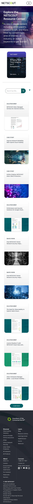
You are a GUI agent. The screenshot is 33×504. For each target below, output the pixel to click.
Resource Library (23, 433)
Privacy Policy (7, 492)
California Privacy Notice (10, 499)
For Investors (7, 472)
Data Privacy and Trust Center (12, 488)
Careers (5, 463)
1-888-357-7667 (22, 461)
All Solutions (6, 451)
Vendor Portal (7, 494)
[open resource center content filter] (29, 90)
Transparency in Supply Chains (12, 490)
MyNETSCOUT (22, 438)
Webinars (21, 443)
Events (20, 441)
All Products (6, 454)
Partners (5, 477)
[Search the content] (15, 90)
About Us (6, 461)
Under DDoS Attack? (24, 466)
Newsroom (6, 474)
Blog (19, 431)
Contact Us (21, 463)
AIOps (5, 440)
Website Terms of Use (9, 486)
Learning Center (23, 436)
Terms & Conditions (9, 484)
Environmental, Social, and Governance (7, 467)
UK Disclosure (7, 502)
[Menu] (28, 3)
